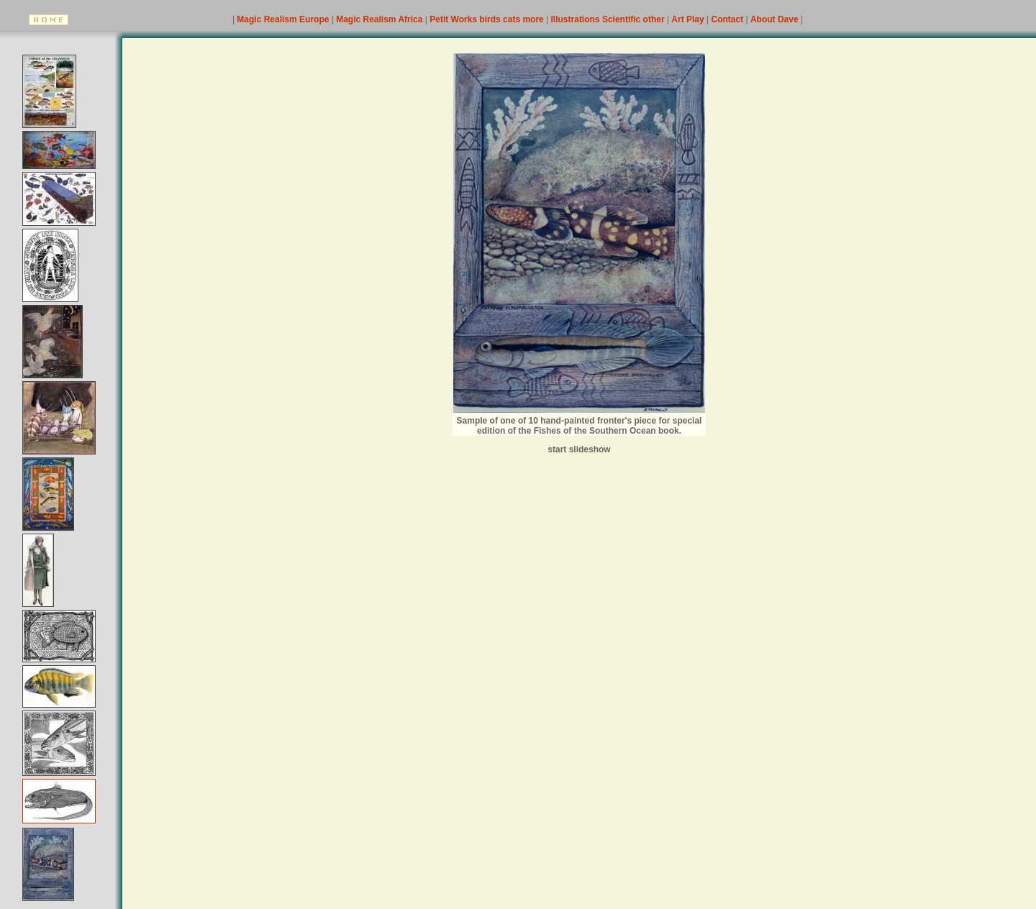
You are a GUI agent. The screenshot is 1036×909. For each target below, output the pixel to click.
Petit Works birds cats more (488, 19)
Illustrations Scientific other (609, 19)
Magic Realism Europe (284, 19)
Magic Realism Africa (380, 19)
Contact (729, 19)
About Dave (775, 19)
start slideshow (578, 449)
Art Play (688, 19)
